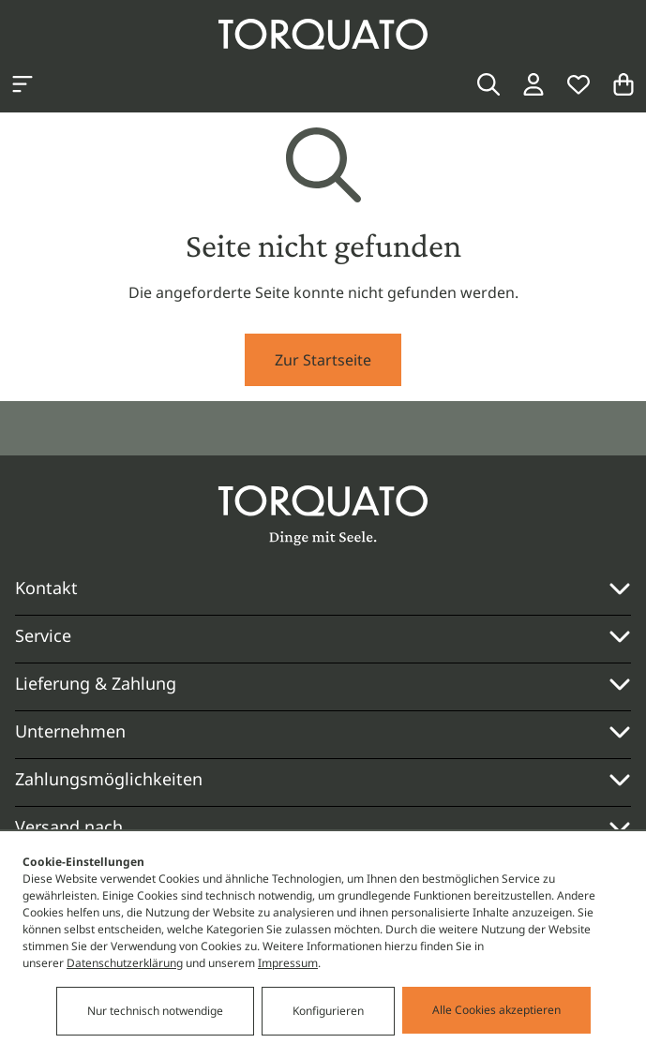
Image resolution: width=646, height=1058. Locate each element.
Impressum (288, 964)
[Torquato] (323, 34)
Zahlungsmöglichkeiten (323, 778)
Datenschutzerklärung (125, 964)
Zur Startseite (323, 360)
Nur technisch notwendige (155, 1012)
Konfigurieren (328, 1012)
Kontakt (46, 587)
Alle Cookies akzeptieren (496, 1011)
